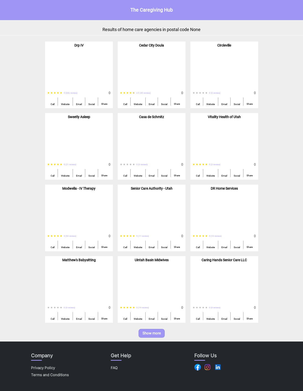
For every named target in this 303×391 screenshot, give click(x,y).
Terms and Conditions (50, 375)
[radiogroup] (55, 93)
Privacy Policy (43, 368)
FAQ (114, 368)
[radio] (48, 93)
